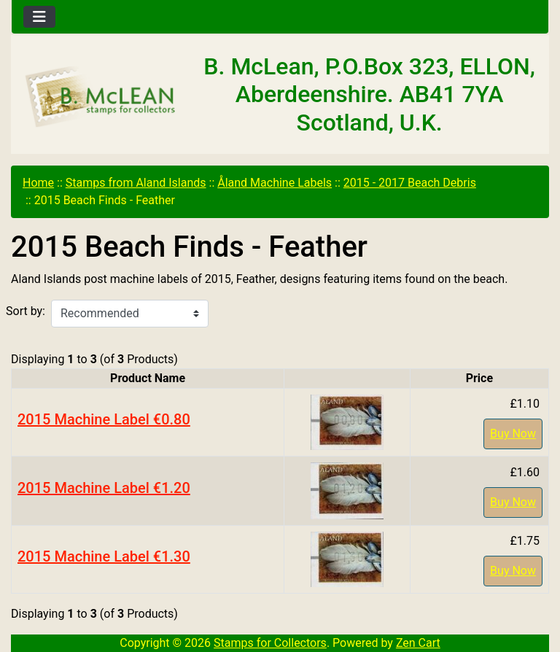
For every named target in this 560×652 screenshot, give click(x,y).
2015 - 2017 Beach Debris (409, 183)
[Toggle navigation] (39, 17)
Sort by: (25, 311)
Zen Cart (418, 643)
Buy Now (513, 434)
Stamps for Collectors (270, 643)
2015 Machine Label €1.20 (104, 488)
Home (38, 183)
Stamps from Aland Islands (136, 183)
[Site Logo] (101, 97)
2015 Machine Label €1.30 (104, 556)
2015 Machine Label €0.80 (104, 419)
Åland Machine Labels (274, 183)
